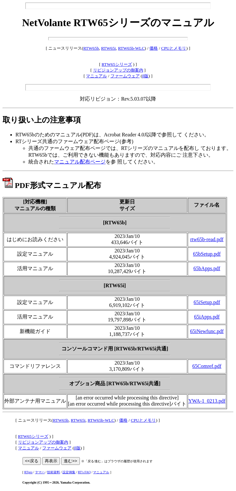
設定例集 (68, 472)
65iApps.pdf (207, 316)
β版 (145, 76)
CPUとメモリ (173, 48)
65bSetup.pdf (207, 254)
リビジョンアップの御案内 (118, 70)
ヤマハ (40, 472)
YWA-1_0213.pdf (206, 401)
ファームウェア (125, 76)
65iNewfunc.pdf (206, 331)
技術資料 (53, 472)
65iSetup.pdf (207, 302)
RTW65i (108, 48)
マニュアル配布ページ (80, 161)
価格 (153, 48)
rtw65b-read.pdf (207, 239)
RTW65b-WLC (131, 48)
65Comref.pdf (206, 366)
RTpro (28, 472)
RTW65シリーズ (117, 64)
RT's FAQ (84, 472)
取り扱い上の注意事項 (42, 120)
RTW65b (91, 48)
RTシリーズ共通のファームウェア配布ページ (67, 141)
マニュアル (96, 76)
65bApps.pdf (207, 268)
